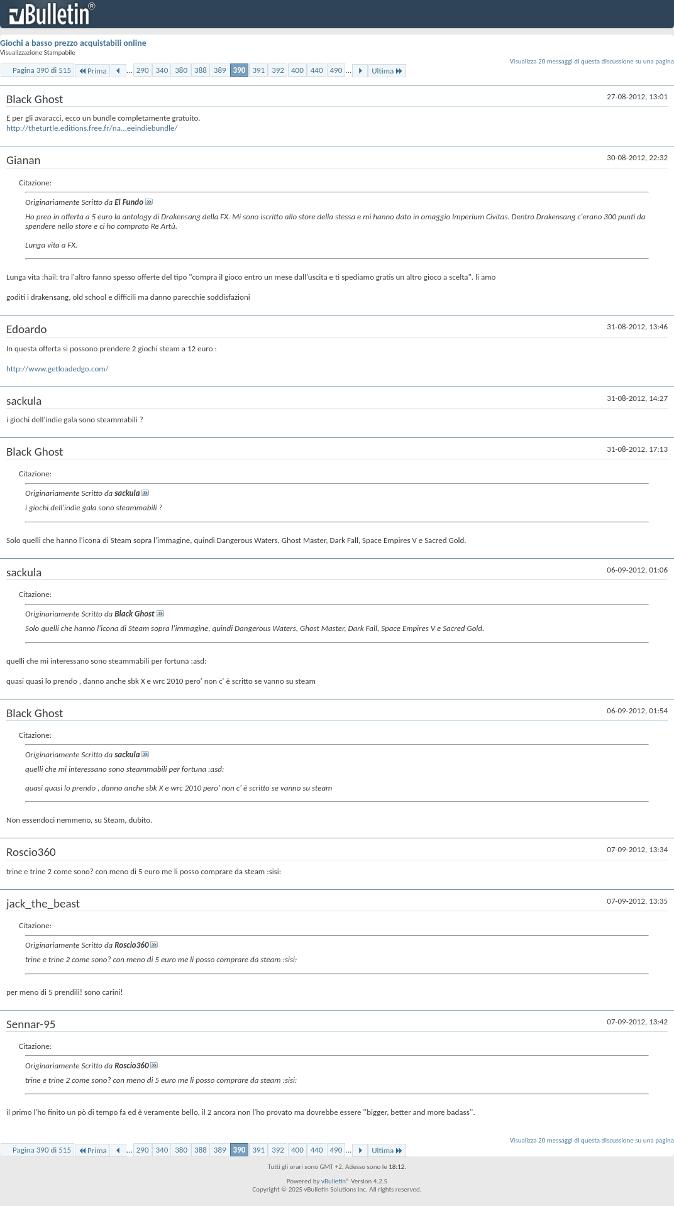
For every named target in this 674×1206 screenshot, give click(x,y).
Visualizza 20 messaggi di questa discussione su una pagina (592, 61)
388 (200, 70)
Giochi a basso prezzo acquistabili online (73, 43)
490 (336, 70)
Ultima (387, 70)
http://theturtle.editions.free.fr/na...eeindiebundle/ (92, 128)
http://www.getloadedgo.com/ (57, 368)
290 (142, 70)
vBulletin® (335, 1181)
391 (258, 70)
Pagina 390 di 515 (42, 70)
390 (239, 70)
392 (278, 70)
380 (181, 70)
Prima (92, 70)
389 (220, 70)
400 (297, 70)
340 (161, 70)
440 (317, 70)
